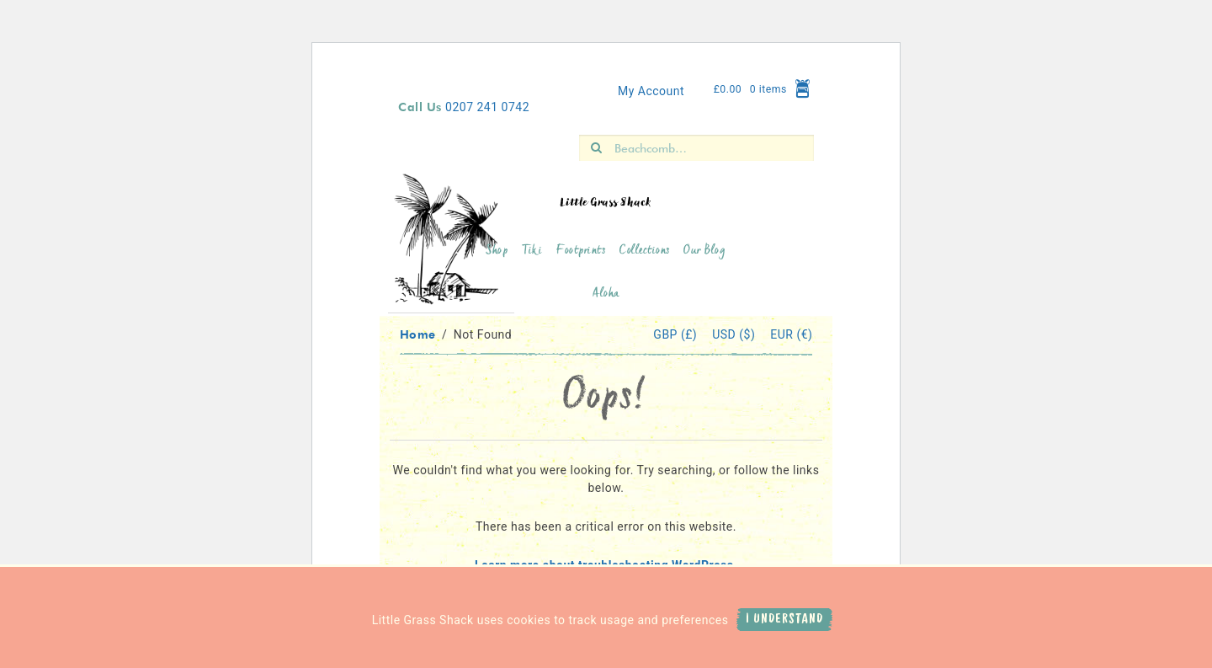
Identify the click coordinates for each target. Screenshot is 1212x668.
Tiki (532, 251)
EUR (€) (791, 334)
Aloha (606, 294)
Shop (497, 251)
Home (418, 334)
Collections (644, 251)
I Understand (784, 619)
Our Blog (704, 251)
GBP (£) (676, 334)
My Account (651, 91)
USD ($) (735, 334)
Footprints (580, 251)
